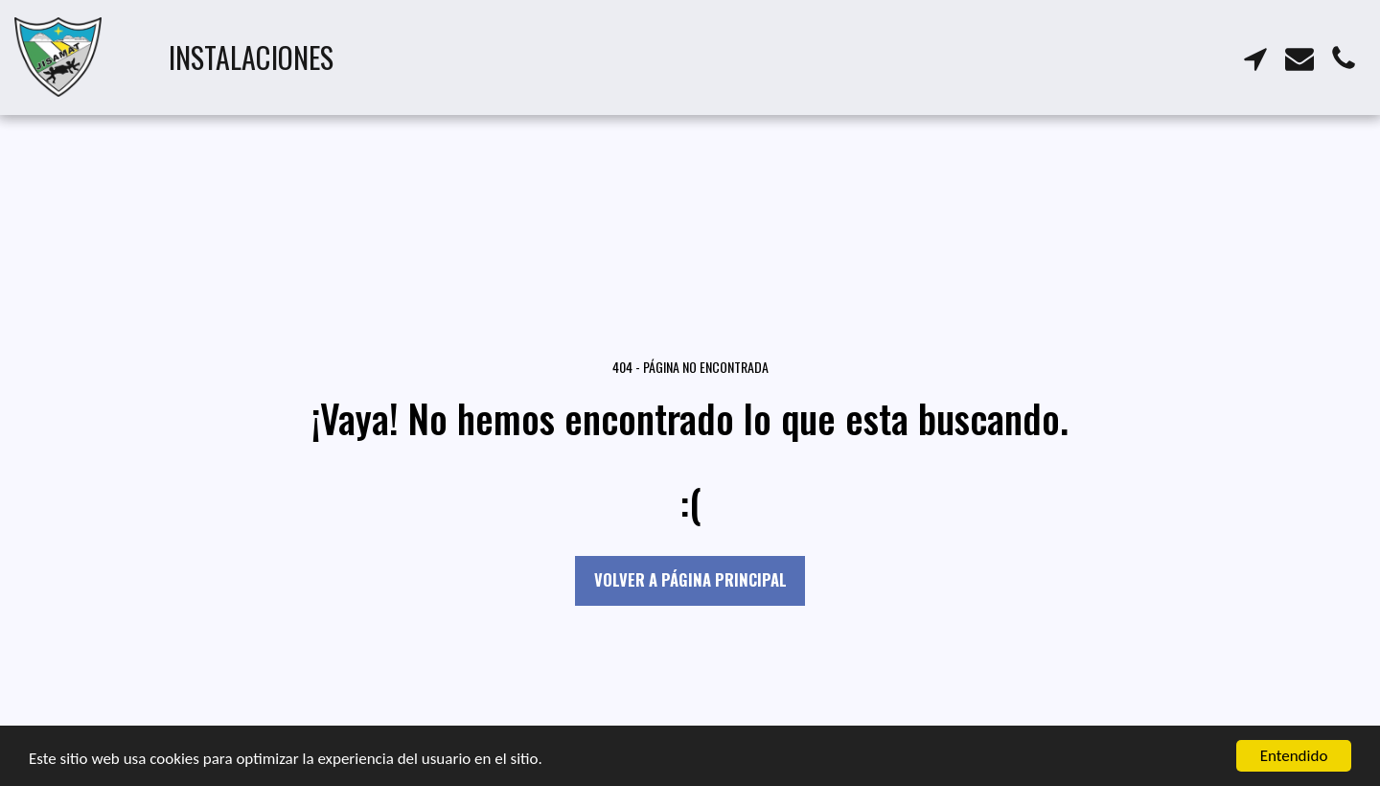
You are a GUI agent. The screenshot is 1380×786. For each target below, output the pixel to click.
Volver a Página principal (690, 579)
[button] (1255, 57)
